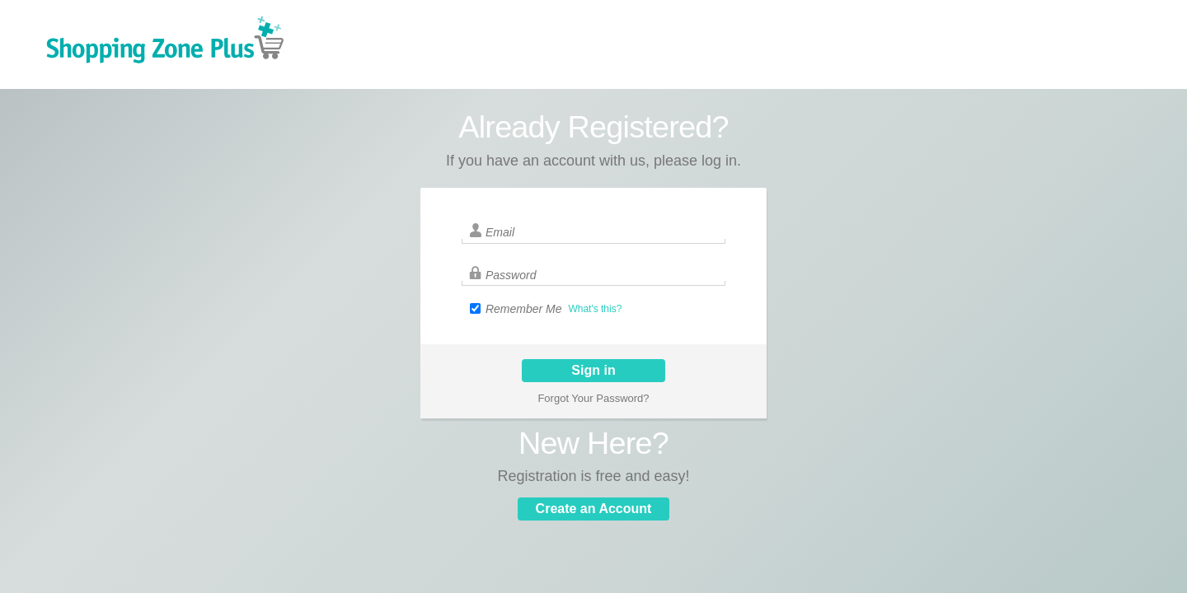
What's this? (595, 309)
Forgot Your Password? (593, 398)
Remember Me (524, 308)
